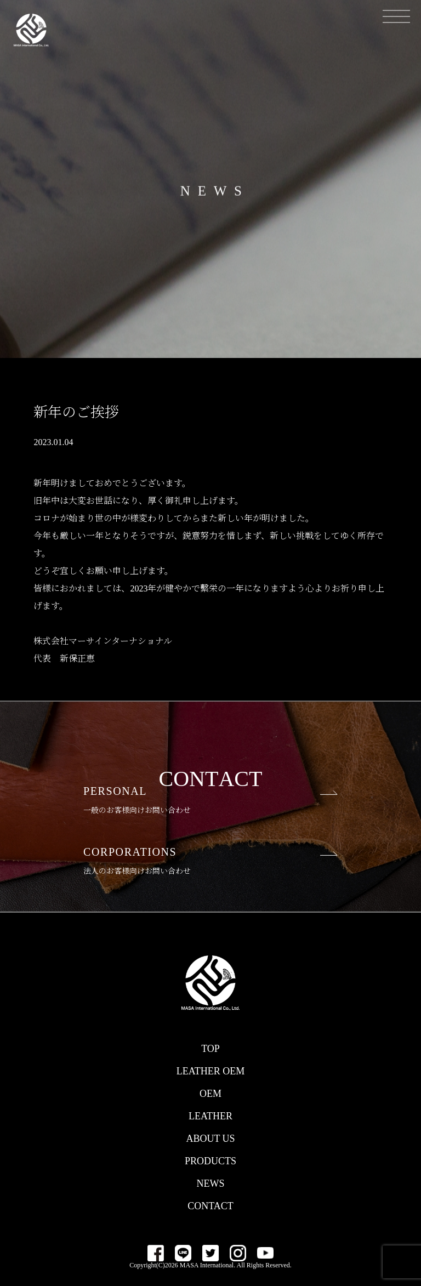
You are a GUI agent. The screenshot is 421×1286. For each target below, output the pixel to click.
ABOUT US (210, 1138)
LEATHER (210, 1116)
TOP (210, 1048)
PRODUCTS (210, 1161)
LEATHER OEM (211, 1071)
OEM (210, 1093)
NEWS (211, 1183)
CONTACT (210, 1205)
